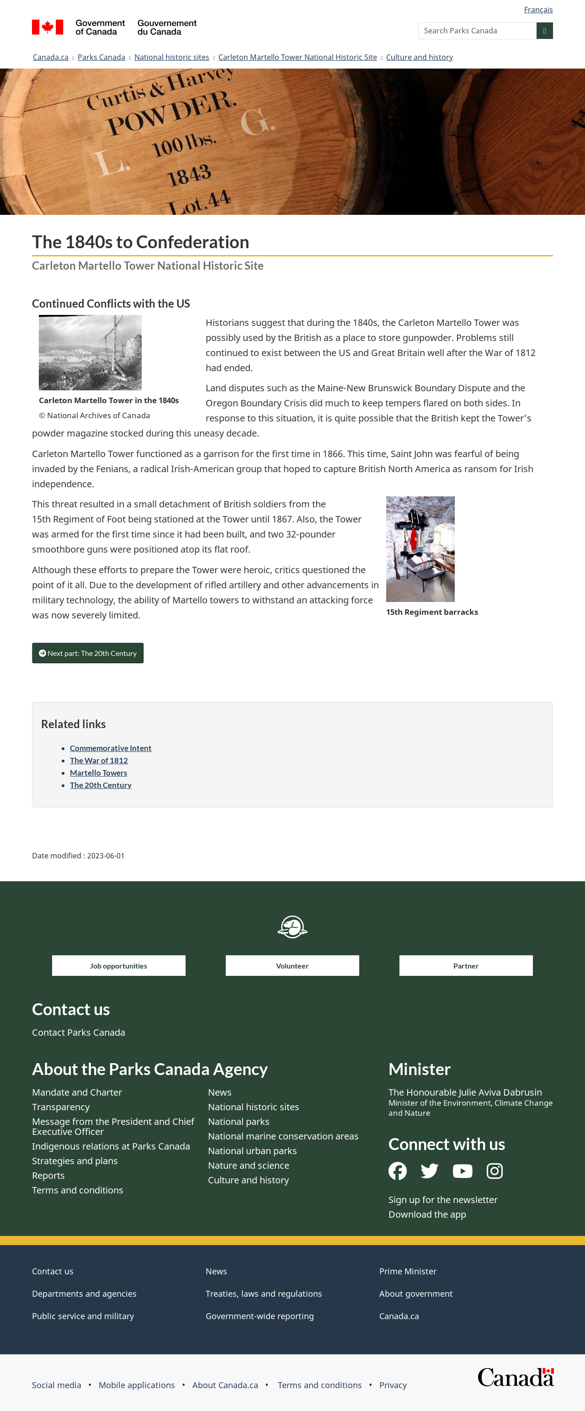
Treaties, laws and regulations (264, 1293)
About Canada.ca (225, 1384)
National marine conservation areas (283, 1136)
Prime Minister (407, 1271)
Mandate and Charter (77, 1092)
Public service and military (83, 1315)
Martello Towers (98, 772)
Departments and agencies (84, 1293)
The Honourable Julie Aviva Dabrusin (470, 1102)
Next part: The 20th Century (88, 653)
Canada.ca (51, 57)
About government (416, 1293)
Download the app (427, 1214)
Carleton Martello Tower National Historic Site (297, 57)
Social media (56, 1384)
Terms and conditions (77, 1190)
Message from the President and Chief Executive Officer (113, 1126)
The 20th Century (101, 785)
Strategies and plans (75, 1161)
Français (538, 10)
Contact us (53, 1271)
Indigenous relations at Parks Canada (111, 1146)
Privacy (393, 1384)
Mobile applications (137, 1384)
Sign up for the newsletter (443, 1199)
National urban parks (252, 1151)
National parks (239, 1121)
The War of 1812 (99, 760)
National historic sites (171, 57)
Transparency (61, 1107)
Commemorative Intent (111, 748)
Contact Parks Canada (78, 1032)
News (220, 1092)
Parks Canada (101, 57)
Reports (48, 1175)
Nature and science (248, 1165)
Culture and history (419, 57)
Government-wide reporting (260, 1315)
